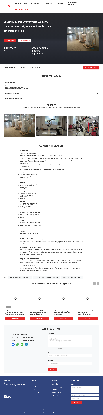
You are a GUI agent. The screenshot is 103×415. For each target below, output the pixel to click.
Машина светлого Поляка (57, 392)
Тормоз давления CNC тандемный (57, 388)
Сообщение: (51, 333)
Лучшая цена (10, 40)
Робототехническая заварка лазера (72, 277)
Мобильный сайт (47, 409)
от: (49, 352)
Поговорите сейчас (24, 40)
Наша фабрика (35, 386)
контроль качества (36, 389)
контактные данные (36, 392)
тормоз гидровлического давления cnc (57, 384)
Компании (34, 383)
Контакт (52, 369)
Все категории (55, 395)
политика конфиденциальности (61, 409)
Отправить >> (76, 402)
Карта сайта (37, 409)
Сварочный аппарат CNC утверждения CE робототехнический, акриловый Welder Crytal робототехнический (86, 314)
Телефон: (50, 360)
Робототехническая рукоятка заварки (20, 277)
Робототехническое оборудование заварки (46, 277)
